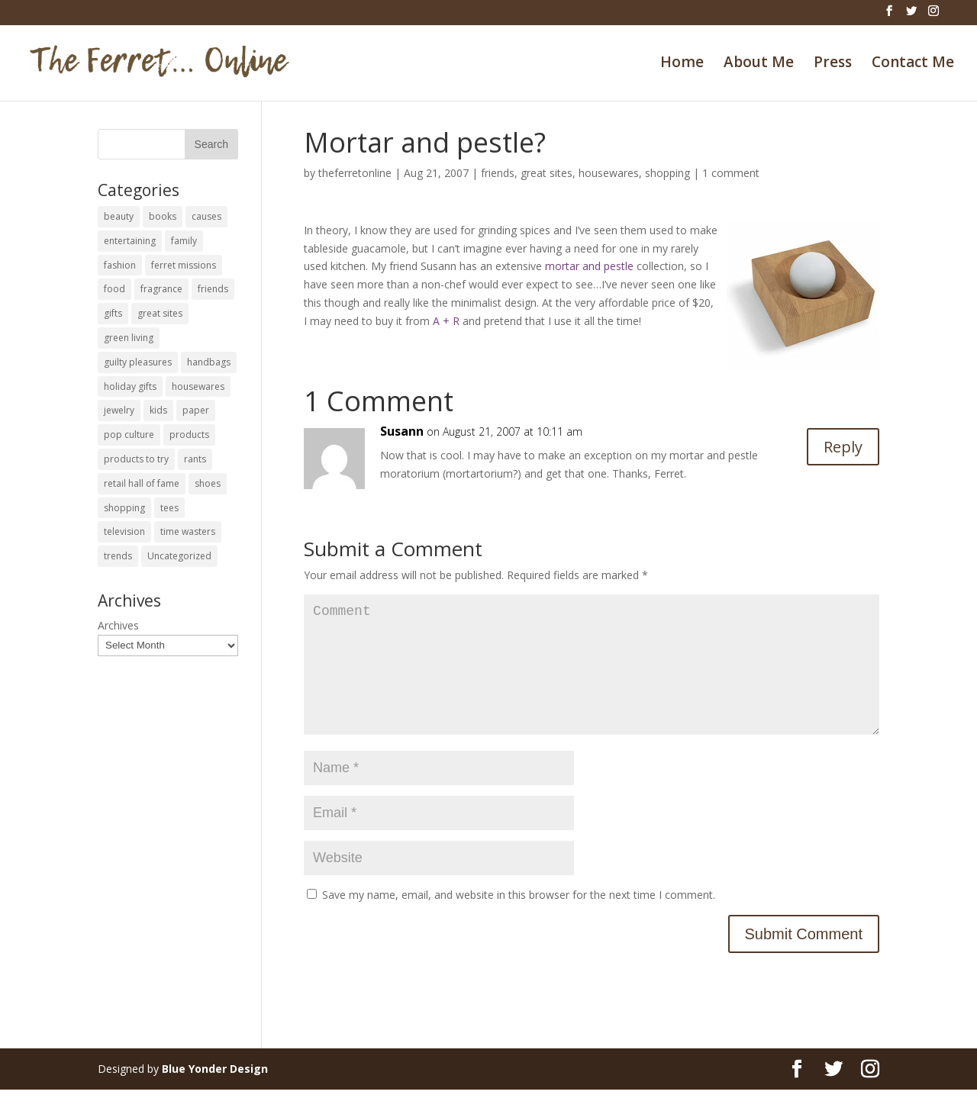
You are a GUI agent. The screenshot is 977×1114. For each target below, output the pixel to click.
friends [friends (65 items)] (213, 288)
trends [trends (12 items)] (118, 555)
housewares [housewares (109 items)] (198, 386)
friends (497, 173)
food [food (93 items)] (114, 288)
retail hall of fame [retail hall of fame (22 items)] (141, 483)
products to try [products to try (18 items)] (136, 458)
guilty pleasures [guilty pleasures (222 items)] (138, 362)
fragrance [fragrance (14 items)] (161, 288)
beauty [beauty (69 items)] (119, 216)
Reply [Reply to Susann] (843, 446)
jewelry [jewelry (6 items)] (119, 410)
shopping (667, 173)
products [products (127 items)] (189, 434)
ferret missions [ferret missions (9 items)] (183, 265)
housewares (609, 173)
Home (682, 64)
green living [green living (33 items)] (128, 337)
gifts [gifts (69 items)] (113, 313)
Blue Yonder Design (215, 1093)
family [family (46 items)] (184, 240)
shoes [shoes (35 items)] (208, 483)
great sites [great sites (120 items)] (159, 313)
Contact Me (913, 64)
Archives (118, 625)
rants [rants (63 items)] (195, 458)
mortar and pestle (589, 266)
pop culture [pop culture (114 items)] (129, 434)
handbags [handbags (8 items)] (209, 362)
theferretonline (355, 173)
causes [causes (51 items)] (206, 216)
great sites (546, 173)
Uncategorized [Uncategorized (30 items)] (179, 555)
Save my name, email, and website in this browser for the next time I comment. (518, 919)
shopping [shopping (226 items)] (124, 507)
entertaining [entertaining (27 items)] (130, 240)
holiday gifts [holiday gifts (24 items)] (130, 386)
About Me (759, 64)
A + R (446, 321)
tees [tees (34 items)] (169, 507)
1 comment (730, 173)
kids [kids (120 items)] (158, 410)
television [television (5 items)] (124, 531)
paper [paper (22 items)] (195, 410)
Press (833, 64)
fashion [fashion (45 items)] (120, 265)
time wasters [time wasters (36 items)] (187, 531)
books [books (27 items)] (162, 216)
